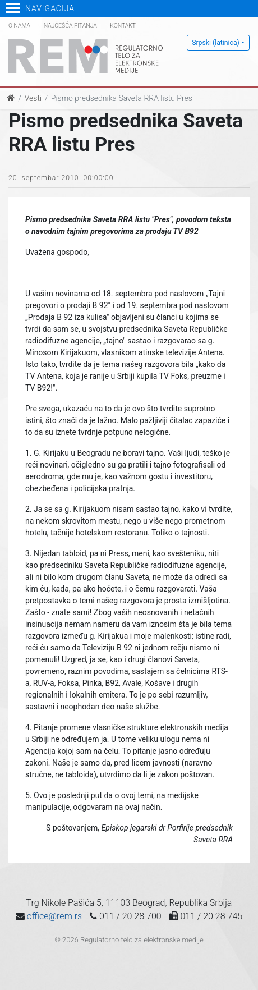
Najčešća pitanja (70, 25)
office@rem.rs (54, 916)
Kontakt (123, 25)
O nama (19, 25)
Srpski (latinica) (215, 43)
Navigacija (40, 8)
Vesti (33, 98)
